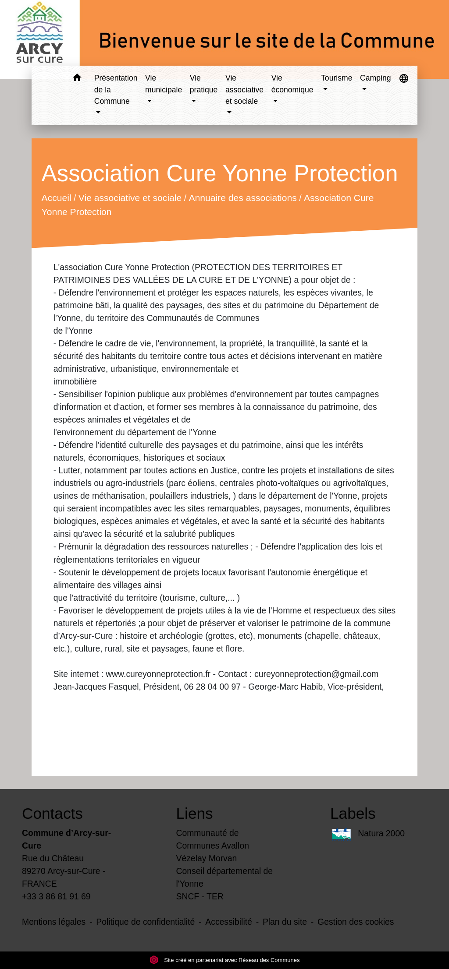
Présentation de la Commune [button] (116, 90)
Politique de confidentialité (145, 922)
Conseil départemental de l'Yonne (224, 877)
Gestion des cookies (355, 922)
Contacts (52, 813)
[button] (77, 79)
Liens (194, 813)
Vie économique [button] (292, 84)
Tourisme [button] (336, 78)
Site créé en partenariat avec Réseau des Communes (225, 960)
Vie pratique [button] (204, 84)
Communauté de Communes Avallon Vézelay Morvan (212, 845)
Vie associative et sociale (129, 198)
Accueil (56, 198)
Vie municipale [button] (163, 84)
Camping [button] (375, 78)
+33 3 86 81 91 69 (56, 896)
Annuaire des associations (242, 198)
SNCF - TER (200, 896)
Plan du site (285, 922)
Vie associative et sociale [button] (244, 90)
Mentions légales (54, 922)
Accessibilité (228, 922)
